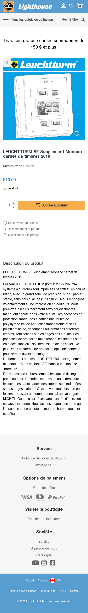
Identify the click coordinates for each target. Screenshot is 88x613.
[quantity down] (13, 207)
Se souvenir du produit (20, 223)
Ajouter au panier (52, 205)
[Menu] (28, 20)
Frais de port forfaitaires (44, 519)
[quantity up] (13, 203)
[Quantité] (9, 205)
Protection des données (22, 591)
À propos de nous (44, 548)
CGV (63, 591)
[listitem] (44, 99)
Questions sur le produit (23, 235)
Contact (74, 591)
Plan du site (48, 591)
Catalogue (44, 555)
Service (44, 541)
